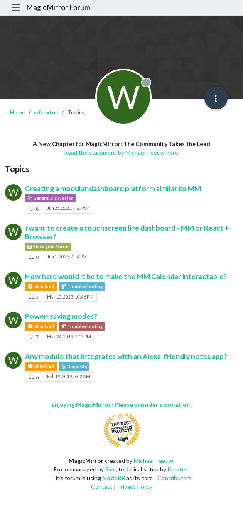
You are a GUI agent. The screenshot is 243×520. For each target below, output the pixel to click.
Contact (102, 486)
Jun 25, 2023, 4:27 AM (68, 208)
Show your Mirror (48, 247)
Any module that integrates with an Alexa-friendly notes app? (126, 356)
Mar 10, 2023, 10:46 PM (70, 296)
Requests (74, 366)
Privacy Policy (134, 486)
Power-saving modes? (61, 316)
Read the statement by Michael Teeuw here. (121, 152)
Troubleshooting (82, 286)
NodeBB (113, 477)
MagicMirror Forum (58, 7)
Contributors (174, 477)
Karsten (178, 469)
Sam (110, 469)
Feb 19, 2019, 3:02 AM (68, 376)
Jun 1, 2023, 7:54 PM (67, 256)
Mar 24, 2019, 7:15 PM (69, 336)
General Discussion (50, 198)
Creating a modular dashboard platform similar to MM (113, 188)
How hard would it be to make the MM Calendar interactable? (126, 276)
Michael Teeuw (153, 460)
